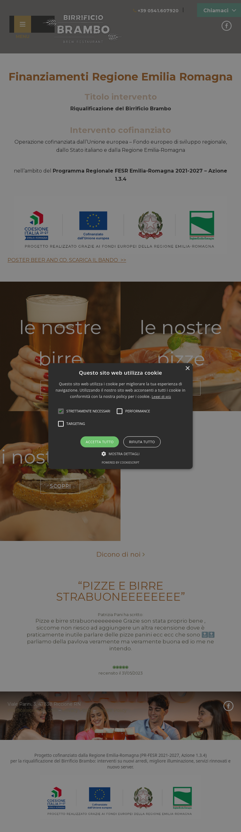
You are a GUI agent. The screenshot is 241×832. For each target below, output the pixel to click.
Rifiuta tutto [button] (142, 441)
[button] (120, 416)
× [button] (187, 368)
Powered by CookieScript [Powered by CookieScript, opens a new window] (120, 462)
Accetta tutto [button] (100, 441)
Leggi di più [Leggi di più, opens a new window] (161, 396)
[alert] (120, 416)
